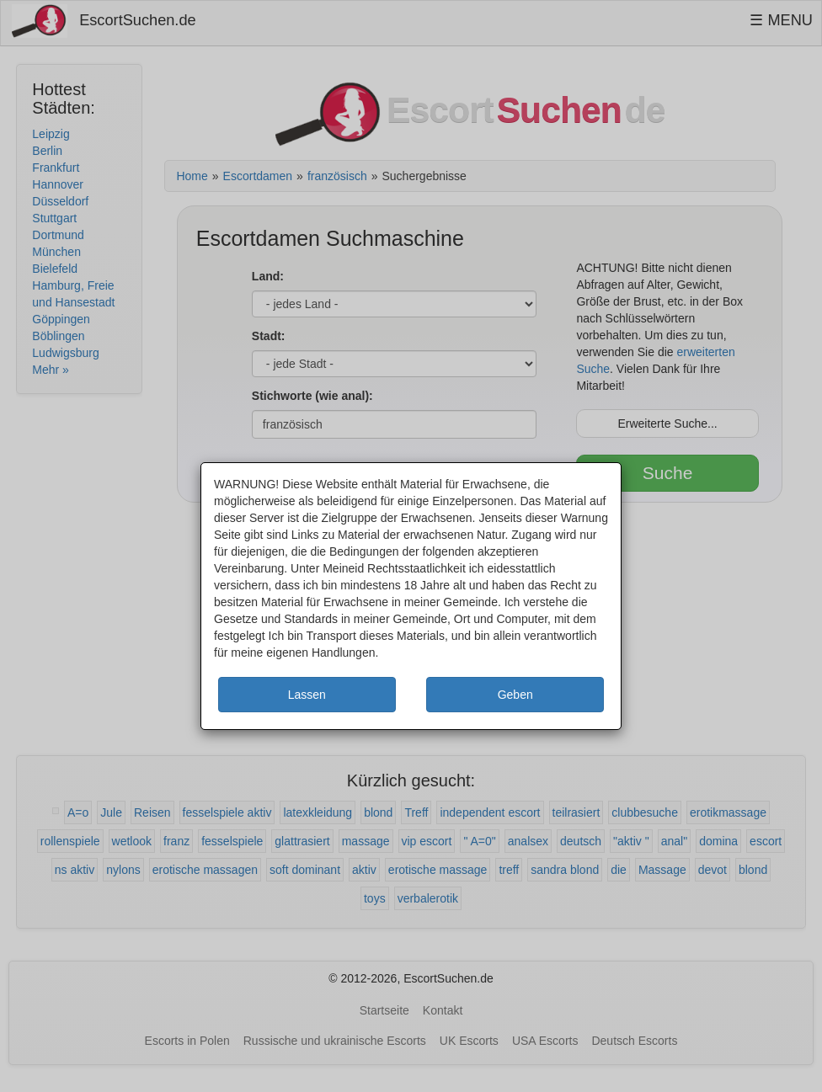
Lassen (307, 694)
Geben (515, 694)
